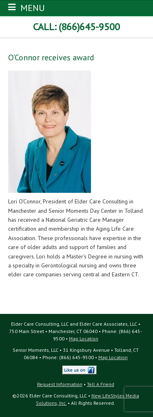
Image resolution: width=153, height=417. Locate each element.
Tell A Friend (100, 384)
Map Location (83, 338)
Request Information (59, 384)
